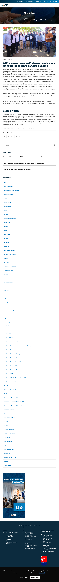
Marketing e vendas (9, 322)
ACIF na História (8, 186)
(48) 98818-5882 (36, 525)
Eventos (6, 262)
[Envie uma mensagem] (24, 527)
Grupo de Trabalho (9, 286)
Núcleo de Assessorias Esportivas (13, 342)
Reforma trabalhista (9, 418)
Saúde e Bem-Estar (9, 434)
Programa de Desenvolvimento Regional (15, 406)
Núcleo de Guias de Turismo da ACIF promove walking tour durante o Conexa (24, 157)
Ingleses (6, 298)
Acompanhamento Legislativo (12, 190)
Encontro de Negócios (10, 254)
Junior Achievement (9, 314)
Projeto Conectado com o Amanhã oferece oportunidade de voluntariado (23, 163)
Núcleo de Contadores (10, 350)
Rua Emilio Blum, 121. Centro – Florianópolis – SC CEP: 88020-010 (12, 534)
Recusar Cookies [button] (24, 577)
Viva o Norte (7, 465)
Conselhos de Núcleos (10, 218)
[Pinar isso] (20, 136)
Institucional (7, 306)
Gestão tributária (8, 282)
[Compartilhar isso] (8, 136)
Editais (6, 238)
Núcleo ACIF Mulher (9, 338)
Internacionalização (9, 310)
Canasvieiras (7, 202)
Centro (6, 214)
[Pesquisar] (29, 145)
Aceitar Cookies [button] (35, 577)
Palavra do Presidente (10, 390)
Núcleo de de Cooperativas (11, 358)
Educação (6, 242)
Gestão (6, 274)
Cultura (6, 226)
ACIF (5, 182)
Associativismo (8, 194)
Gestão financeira (9, 278)
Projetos (6, 414)
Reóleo (6, 426)
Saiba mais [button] (42, 573)
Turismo (6, 462)
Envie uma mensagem (31, 527)
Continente (7, 222)
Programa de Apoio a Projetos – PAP (14, 402)
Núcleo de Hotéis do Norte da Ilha (13, 362)
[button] (57, 5)
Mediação (6, 326)
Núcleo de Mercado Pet (10, 366)
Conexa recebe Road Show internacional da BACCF (17, 169)
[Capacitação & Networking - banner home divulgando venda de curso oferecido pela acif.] (14, 517)
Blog (5, 198)
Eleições (6, 246)
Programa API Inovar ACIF (11, 398)
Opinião (6, 386)
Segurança (7, 438)
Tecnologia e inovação (10, 457)
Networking (7, 330)
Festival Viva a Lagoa (10, 266)
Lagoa (5, 318)
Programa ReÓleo (9, 410)
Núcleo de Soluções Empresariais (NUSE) (15, 378)
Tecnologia (7, 454)
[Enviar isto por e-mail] (5, 136)
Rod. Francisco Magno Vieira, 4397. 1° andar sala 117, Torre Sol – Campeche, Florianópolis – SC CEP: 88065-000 (31, 535)
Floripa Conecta (8, 270)
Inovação (6, 302)
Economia (7, 234)
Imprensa (6, 290)
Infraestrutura (8, 294)
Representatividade (9, 430)
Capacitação (7, 206)
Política (6, 394)
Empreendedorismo (9, 250)
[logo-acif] (4, 5)
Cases (5, 210)
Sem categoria (8, 442)
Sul (5, 446)
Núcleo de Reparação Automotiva (13, 370)
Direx (5, 230)
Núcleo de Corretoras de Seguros (13, 354)
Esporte (6, 258)
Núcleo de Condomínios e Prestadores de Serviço (17, 346)
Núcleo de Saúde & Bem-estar (12, 374)
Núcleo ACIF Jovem (9, 334)
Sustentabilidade (9, 449)
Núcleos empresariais (10, 382)
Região (6, 422)
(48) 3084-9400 (25, 525)
